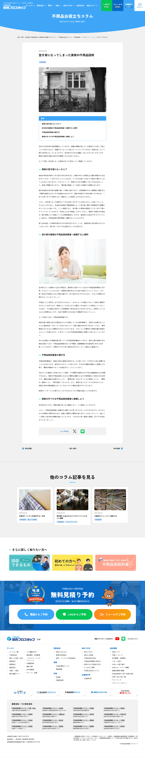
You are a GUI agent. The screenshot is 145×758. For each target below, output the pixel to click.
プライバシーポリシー (119, 683)
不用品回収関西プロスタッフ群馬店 (83, 720)
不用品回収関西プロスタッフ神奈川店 (115, 714)
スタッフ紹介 (116, 661)
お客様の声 (88, 679)
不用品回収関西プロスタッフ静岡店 (83, 726)
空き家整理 (30, 670)
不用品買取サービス (63, 666)
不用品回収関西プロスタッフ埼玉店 (22, 720)
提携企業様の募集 (118, 671)
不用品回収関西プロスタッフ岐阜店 (114, 726)
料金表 (58, 677)
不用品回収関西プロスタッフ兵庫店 (52, 708)
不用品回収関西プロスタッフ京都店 (83, 708)
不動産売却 (30, 664)
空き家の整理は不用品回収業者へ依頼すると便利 (59, 128)
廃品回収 (12, 668)
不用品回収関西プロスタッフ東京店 (83, 714)
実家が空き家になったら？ (51, 124)
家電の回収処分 (61, 655)
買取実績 (59, 669)
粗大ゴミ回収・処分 (16, 658)
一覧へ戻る (72, 448)
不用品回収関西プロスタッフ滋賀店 (22, 714)
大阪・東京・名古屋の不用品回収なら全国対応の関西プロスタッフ (36, 37)
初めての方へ (88, 652)
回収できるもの (61, 652)
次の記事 (118, 448)
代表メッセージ (117, 655)
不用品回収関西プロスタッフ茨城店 (22, 726)
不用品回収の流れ (90, 658)
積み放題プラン (14, 674)
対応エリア (116, 652)
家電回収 (12, 665)
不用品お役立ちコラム (65, 37)
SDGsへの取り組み (118, 665)
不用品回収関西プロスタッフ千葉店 (114, 720)
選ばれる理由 (88, 655)
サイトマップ (116, 680)
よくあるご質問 (89, 668)
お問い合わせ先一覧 (119, 677)
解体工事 (29, 667)
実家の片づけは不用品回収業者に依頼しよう (58, 136)
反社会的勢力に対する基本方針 (122, 674)
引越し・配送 (13, 671)
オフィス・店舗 (31, 673)
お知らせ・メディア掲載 (120, 668)
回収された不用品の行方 (92, 665)
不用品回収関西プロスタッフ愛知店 (52, 726)
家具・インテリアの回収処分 (66, 658)
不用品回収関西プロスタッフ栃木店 (52, 720)
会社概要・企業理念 (119, 658)
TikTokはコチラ (132, 639)
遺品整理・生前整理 (33, 655)
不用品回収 (77, 37)
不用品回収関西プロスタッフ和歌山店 (53, 714)
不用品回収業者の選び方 (51, 132)
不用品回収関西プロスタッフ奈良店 (114, 708)
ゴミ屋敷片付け (31, 652)
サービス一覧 (13, 652)
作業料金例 (60, 680)
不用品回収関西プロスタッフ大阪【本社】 (24, 708)
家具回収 (12, 661)
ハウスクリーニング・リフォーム (34, 659)
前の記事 (27, 448)
